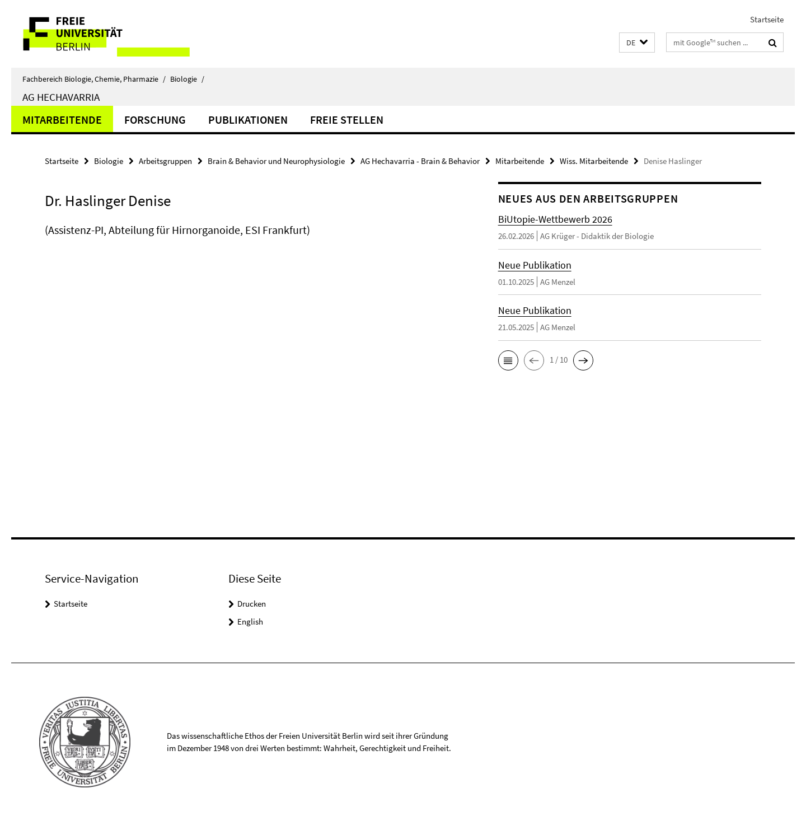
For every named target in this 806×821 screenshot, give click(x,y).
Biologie (187, 79)
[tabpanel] (250, 241)
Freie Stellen (346, 119)
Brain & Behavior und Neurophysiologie (276, 161)
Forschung (155, 119)
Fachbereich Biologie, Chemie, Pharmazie (94, 79)
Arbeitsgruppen (165, 161)
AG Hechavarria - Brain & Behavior (420, 161)
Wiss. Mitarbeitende (594, 161)
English (250, 621)
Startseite (767, 19)
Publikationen (248, 119)
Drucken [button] (251, 603)
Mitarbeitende (62, 119)
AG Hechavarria (61, 97)
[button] (637, 42)
